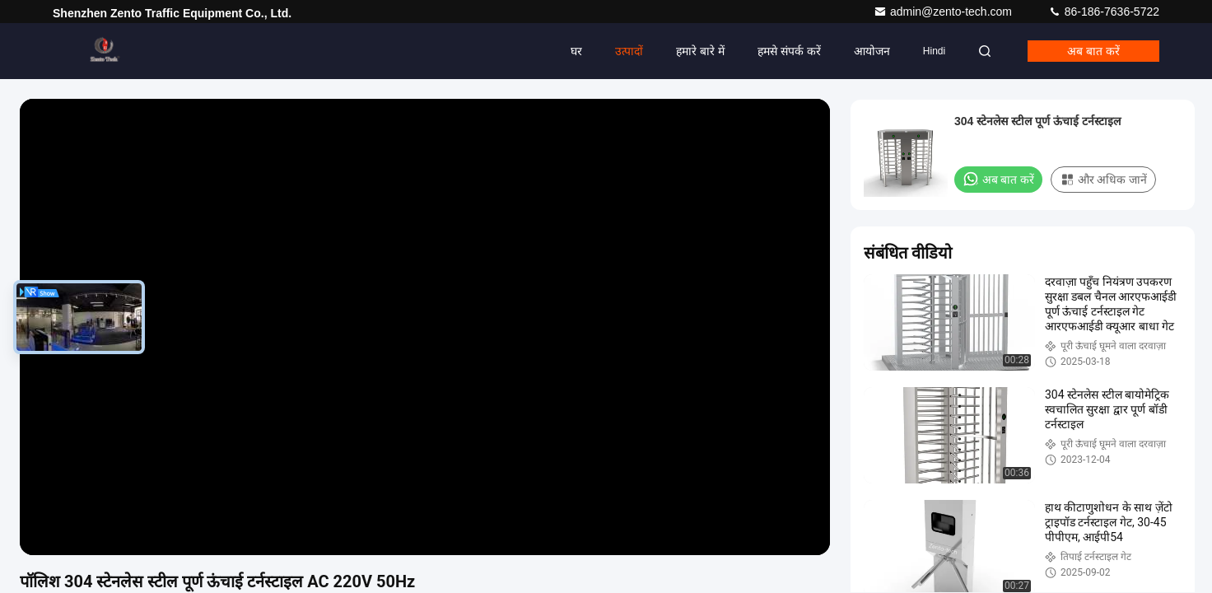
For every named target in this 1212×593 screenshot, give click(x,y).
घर (576, 51)
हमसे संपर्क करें (789, 51)
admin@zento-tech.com (944, 11)
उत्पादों (629, 51)
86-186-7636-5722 (1103, 11)
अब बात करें (1093, 51)
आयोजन (872, 51)
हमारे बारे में (700, 51)
